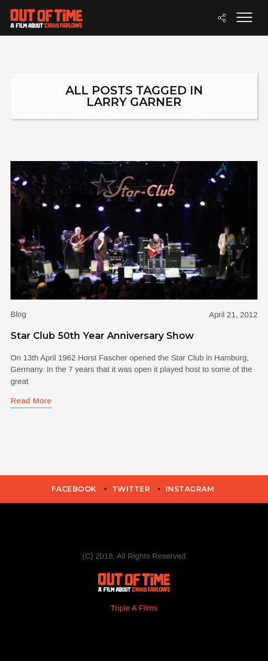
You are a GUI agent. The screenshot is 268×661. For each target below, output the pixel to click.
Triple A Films (134, 607)
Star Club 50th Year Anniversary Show (102, 336)
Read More (31, 400)
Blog (18, 314)
